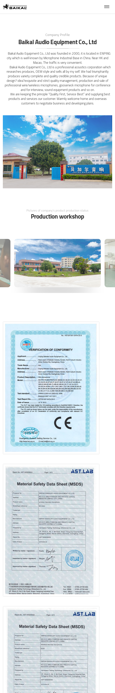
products (75, 76)
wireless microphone (42, 85)
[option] (57, 263)
